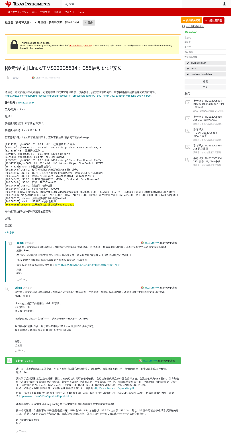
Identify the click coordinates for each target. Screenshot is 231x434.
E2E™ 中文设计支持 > (17, 12)
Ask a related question (80, 45)
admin (16, 78)
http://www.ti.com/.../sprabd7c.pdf (114, 388)
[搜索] (122, 4)
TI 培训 (57, 12)
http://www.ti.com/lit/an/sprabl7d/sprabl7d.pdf (46, 396)
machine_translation (201, 74)
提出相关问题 (192, 20)
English (81, 12)
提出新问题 (215, 20)
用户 (224, 4)
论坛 (34, 12)
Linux (193, 68)
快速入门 (69, 12)
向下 (26, 280)
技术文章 (45, 12)
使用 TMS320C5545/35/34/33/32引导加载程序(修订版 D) (87, 264)
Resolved (191, 32)
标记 (205, 81)
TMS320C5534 (198, 63)
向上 (18, 280)
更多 (90, 22)
